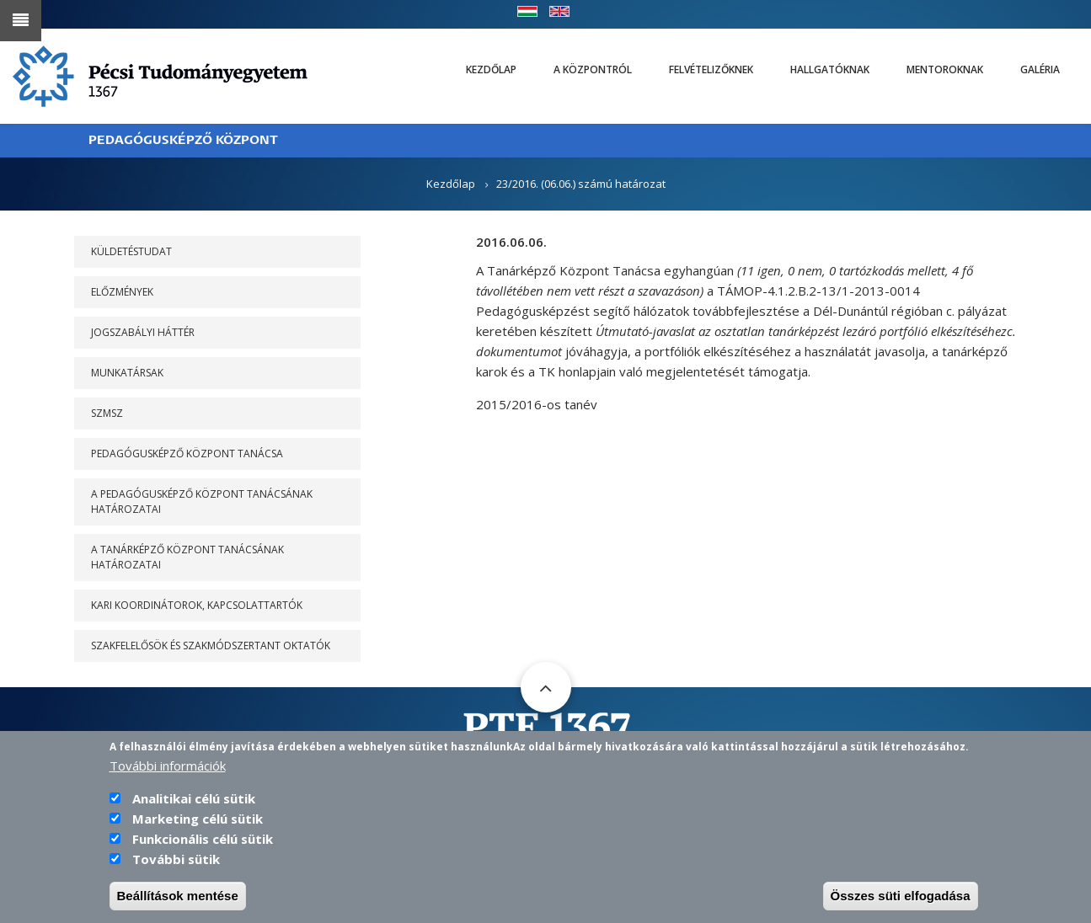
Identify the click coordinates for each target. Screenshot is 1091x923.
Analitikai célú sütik (193, 799)
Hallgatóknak (829, 69)
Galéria (1040, 69)
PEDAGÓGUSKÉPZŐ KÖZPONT (183, 140)
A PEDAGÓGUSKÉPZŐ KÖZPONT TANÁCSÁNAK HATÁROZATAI (202, 501)
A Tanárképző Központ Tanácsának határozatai (187, 557)
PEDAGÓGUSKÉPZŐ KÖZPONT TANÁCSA (187, 453)
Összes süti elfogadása (901, 896)
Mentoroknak (944, 69)
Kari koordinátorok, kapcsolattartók (196, 605)
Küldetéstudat (131, 251)
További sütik (176, 859)
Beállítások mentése (177, 896)
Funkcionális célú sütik (202, 839)
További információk (168, 766)
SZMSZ (107, 413)
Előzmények (122, 292)
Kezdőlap (491, 69)
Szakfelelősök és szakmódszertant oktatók (210, 645)
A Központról (593, 69)
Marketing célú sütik (197, 819)
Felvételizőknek (711, 69)
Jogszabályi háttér (143, 332)
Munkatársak (127, 372)
